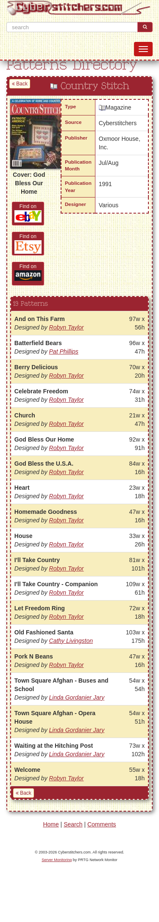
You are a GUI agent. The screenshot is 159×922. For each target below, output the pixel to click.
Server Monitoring (57, 860)
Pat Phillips (63, 351)
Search (73, 824)
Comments (101, 824)
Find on (28, 212)
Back (20, 84)
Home (51, 824)
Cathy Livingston (71, 640)
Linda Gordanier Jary (77, 697)
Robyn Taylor (66, 327)
